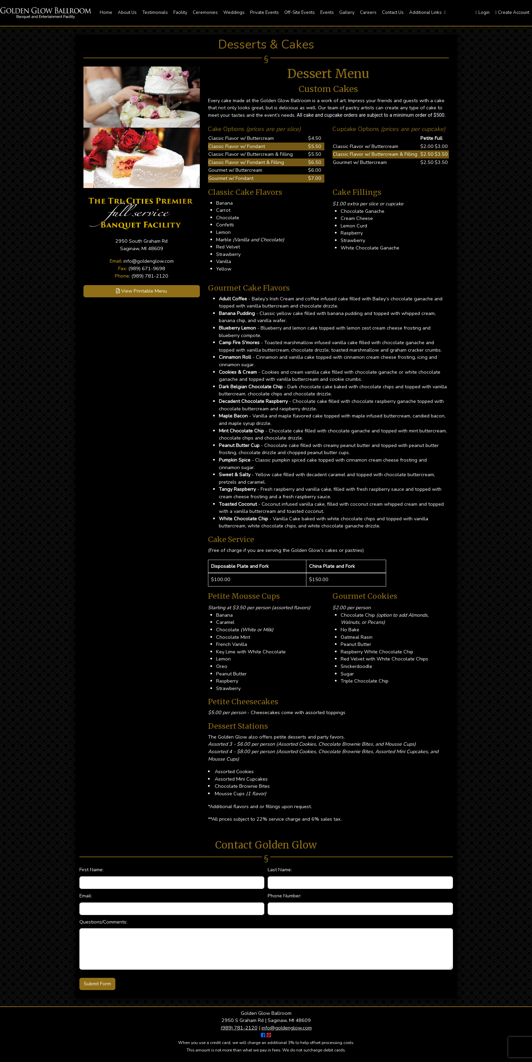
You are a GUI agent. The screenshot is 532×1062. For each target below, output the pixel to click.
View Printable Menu (141, 290)
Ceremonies (205, 13)
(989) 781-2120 (149, 276)
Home (106, 13)
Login (482, 13)
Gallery (347, 13)
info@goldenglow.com (149, 261)
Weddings (234, 13)
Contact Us (393, 13)
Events (327, 13)
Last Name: (280, 869)
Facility (180, 13)
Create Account (512, 13)
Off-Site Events (299, 13)
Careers (368, 13)
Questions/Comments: (103, 921)
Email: (85, 895)
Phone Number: (284, 895)
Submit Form (97, 983)
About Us (127, 13)
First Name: (91, 869)
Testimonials (155, 13)
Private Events (264, 13)
